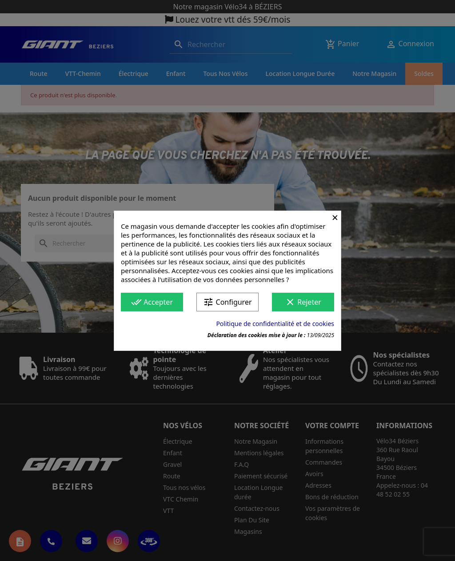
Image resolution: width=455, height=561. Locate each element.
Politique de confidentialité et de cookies (275, 323)
